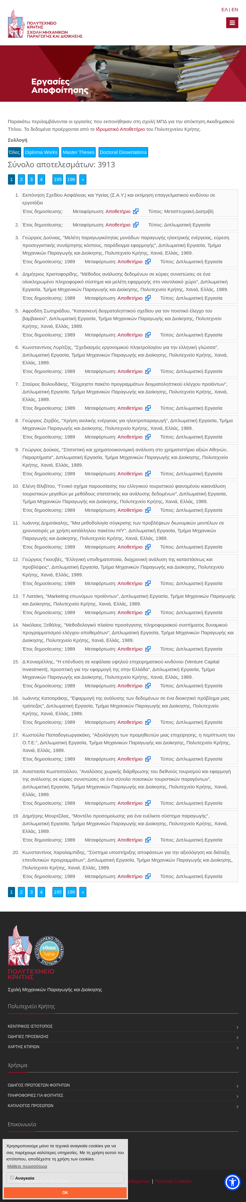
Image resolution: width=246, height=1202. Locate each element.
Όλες (14, 152)
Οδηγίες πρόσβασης (28, 1036)
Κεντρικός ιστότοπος (30, 1026)
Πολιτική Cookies (173, 1181)
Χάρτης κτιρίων (23, 1047)
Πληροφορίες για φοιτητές (35, 1095)
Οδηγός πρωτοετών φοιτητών (39, 1085)
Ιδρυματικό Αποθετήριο (120, 129)
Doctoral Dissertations (123, 152)
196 (71, 179)
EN (235, 9)
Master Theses (78, 152)
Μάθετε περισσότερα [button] (27, 1166)
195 (58, 179)
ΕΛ (224, 9)
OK (65, 1192)
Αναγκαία (22, 1178)
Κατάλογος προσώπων (30, 1105)
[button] (233, 1182)
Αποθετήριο (118, 211)
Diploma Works (41, 152)
